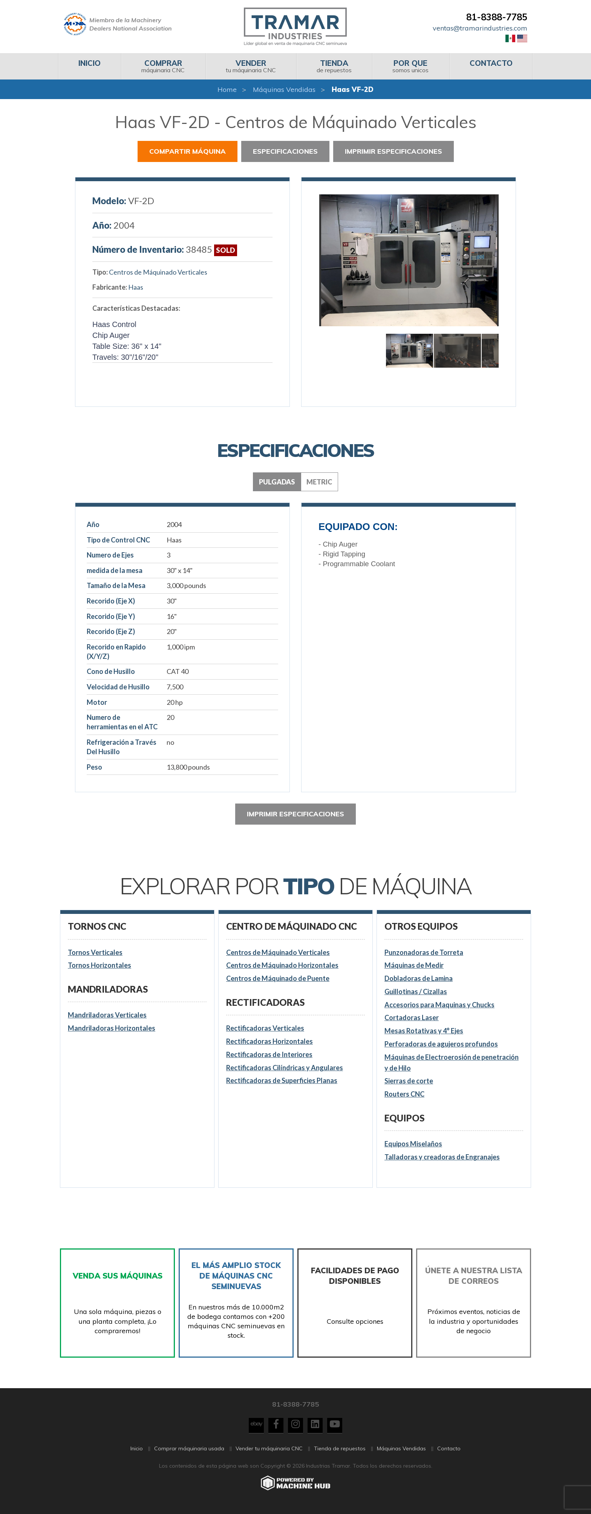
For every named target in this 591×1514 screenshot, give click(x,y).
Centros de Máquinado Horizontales (282, 965)
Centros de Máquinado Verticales (158, 272)
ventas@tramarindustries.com (480, 28)
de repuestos (334, 66)
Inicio (136, 1454)
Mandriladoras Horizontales (111, 1028)
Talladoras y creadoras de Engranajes (442, 1157)
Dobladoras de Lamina (418, 978)
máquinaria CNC (163, 66)
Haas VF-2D (353, 89)
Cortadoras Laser (411, 1017)
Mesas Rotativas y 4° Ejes (423, 1031)
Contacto (449, 1454)
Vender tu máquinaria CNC (269, 1454)
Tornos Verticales (95, 952)
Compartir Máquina (187, 151)
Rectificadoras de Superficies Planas (281, 1080)
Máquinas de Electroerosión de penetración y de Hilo (451, 1062)
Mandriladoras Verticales (107, 1015)
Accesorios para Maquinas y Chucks (439, 1005)
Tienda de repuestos (340, 1454)
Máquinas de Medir (414, 965)
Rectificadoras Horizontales (269, 1041)
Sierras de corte (408, 1081)
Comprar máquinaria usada (189, 1454)
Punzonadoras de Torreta (423, 952)
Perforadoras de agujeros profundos (441, 1044)
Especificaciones (285, 151)
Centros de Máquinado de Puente (277, 978)
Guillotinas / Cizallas (415, 991)
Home (227, 89)
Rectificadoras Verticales (265, 1028)
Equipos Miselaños (413, 1144)
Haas (135, 287)
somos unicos (410, 66)
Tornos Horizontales (99, 965)
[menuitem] (89, 66)
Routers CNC (404, 1094)
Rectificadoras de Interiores (269, 1054)
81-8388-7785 (496, 17)
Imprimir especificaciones (393, 151)
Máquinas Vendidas (284, 89)
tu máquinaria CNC (250, 66)
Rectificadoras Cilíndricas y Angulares (284, 1067)
